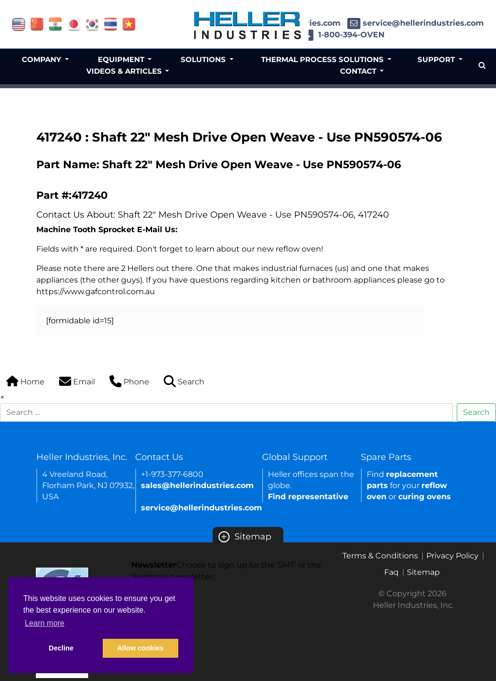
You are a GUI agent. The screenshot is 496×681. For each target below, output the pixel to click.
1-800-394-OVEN (343, 34)
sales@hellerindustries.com (197, 485)
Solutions (204, 59)
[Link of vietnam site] (129, 23)
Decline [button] (61, 648)
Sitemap (244, 536)
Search (476, 412)
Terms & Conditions (380, 555)
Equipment (122, 59)
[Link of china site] (37, 23)
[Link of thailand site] (110, 23)
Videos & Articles (125, 71)
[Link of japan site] (73, 23)
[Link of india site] (55, 23)
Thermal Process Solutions (323, 59)
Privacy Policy (452, 555)
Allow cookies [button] (140, 648)
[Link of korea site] (92, 23)
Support (437, 59)
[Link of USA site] (18, 23)
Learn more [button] (44, 623)
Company (42, 59)
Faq (391, 572)
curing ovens (424, 496)
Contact (359, 71)
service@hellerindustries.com (415, 23)
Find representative (308, 496)
